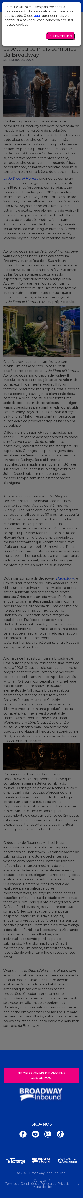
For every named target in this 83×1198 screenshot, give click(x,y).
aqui (37, 16)
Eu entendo (60, 36)
